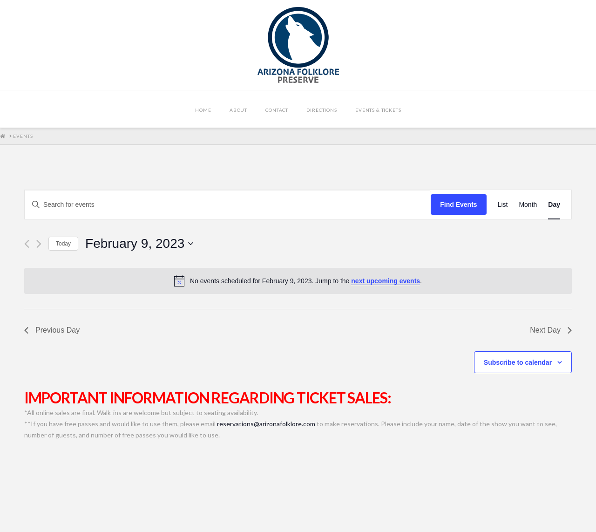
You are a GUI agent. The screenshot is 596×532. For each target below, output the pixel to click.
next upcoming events (385, 281)
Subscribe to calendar (518, 362)
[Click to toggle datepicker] (139, 243)
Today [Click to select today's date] (63, 243)
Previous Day (52, 330)
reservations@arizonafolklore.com (266, 424)
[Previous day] (26, 243)
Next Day (551, 330)
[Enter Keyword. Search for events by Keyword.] (228, 204)
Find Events (458, 204)
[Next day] (38, 243)
